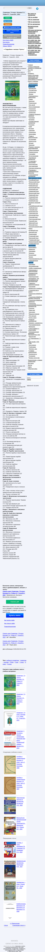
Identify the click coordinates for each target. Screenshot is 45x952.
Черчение (32, 130)
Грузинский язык (33, 236)
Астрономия (32, 139)
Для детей (32, 105)
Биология (31, 101)
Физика (31, 94)
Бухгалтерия (32, 255)
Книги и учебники (33, 81)
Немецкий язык (33, 185)
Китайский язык (33, 230)
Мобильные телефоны (35, 288)
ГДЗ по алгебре (33, 17)
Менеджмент (33, 247)
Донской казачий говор (35, 226)
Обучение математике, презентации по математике (35, 31)
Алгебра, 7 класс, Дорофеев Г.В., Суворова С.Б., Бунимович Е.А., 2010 (21, 847)
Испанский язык (33, 183)
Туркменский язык (34, 240)
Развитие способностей (32, 320)
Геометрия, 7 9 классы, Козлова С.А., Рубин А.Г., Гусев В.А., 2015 (21, 680)
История (31, 128)
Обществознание (34, 150)
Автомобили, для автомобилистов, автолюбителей (33, 280)
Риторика (31, 124)
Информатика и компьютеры (33, 96)
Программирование (34, 325)
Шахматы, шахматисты (35, 323)
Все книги (31, 363)
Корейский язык (33, 200)
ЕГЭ (29, 71)
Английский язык (34, 180)
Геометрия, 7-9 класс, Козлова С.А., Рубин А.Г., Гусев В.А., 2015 (21, 716)
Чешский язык (33, 221)
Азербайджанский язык (35, 206)
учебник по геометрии (12, 660)
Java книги (32, 312)
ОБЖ (30, 126)
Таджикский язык (34, 243)
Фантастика (32, 336)
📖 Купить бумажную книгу (12, 27)
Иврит (31, 228)
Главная (30, 65)
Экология (31, 145)
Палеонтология (33, 152)
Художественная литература (33, 122)
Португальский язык (35, 219)
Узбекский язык (33, 199)
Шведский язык (33, 223)
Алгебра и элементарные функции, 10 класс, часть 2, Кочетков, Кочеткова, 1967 (21, 783)
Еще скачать (7, 21)
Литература (32, 92)
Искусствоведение (34, 107)
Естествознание (33, 156)
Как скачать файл (9, 620)
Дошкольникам (33, 83)
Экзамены (31, 73)
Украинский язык (34, 191)
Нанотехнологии (33, 276)
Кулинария (32, 356)
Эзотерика (32, 264)
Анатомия (32, 117)
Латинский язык (33, 189)
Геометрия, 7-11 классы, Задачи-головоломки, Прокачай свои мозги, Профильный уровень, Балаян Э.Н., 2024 (21, 739)
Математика (32, 88)
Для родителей (33, 166)
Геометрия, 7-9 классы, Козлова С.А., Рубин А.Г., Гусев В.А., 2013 (21, 699)
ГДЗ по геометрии (33, 19)
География (32, 154)
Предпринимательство (35, 258)
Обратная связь (32, 368)
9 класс (9, 664)
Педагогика (32, 112)
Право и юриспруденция (33, 136)
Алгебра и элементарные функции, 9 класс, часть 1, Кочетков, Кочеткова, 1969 (21, 762)
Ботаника (31, 119)
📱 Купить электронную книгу (12, 31)
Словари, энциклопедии (32, 351)
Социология (32, 110)
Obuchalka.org (9, 946)
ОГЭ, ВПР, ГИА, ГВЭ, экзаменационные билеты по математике (35, 47)
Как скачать (6, 42)
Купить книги (14, 615)
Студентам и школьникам (32, 161)
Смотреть (8, 24)
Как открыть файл (8, 40)
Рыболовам (32, 347)
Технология (32, 108)
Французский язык (34, 182)
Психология (32, 132)
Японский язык (33, 224)
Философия (32, 134)
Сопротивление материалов (33, 175)
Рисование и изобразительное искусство (33, 171)
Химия (31, 99)
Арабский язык (33, 208)
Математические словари (33, 27)
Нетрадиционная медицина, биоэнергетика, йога (34, 333)
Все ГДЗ (30, 70)
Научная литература (35, 168)
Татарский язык (33, 197)
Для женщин (32, 316)
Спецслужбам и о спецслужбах (33, 329)
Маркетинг (32, 249)
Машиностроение (34, 314)
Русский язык (33, 90)
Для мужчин (32, 345)
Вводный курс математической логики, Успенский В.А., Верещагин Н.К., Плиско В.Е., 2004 (21, 823)
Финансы (31, 253)
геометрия (23, 660)
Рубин (12, 662)
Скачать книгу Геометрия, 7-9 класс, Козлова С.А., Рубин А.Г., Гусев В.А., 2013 (14, 593)
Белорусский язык (34, 193)
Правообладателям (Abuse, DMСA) (8, 45)
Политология (33, 103)
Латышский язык (34, 215)
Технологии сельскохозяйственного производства (35, 305)
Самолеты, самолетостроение (33, 284)
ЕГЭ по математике (34, 24)
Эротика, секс (33, 349)
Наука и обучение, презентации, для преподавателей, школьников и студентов (35, 77)
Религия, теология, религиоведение (34, 147)
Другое (30, 365)
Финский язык (33, 232)
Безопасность (33, 354)
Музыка (31, 143)
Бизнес (31, 257)
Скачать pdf (15, 602)
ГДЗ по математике (34, 22)
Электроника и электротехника (33, 270)
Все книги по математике (32, 14)
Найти (30, 367)
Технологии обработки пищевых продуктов (35, 297)
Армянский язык (33, 195)
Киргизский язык (33, 238)
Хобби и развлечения (35, 268)
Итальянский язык (34, 187)
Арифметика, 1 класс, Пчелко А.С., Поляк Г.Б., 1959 (21, 885)
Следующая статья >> (18, 925)
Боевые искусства (34, 358)
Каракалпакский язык (35, 241)
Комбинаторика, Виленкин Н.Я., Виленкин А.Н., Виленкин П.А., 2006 (21, 907)
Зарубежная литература (32, 158)
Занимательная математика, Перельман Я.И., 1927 (21, 863)
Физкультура (32, 141)
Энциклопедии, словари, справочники (35, 360)
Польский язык (33, 217)
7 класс (22, 662)
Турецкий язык (33, 209)
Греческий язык (33, 213)
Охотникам (32, 286)
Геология (31, 308)
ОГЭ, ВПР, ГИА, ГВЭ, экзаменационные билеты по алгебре (34, 37)
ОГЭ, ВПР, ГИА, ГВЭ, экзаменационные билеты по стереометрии (34, 53)
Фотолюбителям (33, 266)
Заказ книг (32, 310)
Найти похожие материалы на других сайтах (12, 36)
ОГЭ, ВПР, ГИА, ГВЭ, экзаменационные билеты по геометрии (34, 42)
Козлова (6, 662)
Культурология (33, 164)
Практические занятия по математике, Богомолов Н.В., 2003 (21, 801)
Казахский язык (33, 211)
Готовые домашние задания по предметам (34, 67)
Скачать (7, 17)
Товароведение (33, 260)
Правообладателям (10, 626)
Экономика (32, 251)
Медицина (32, 326)
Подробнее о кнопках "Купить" (15, 49)
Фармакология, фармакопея (33, 274)
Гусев (16, 662)
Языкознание (33, 234)
